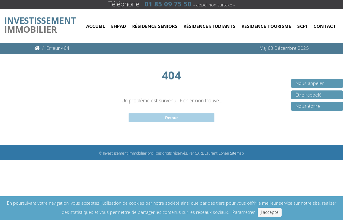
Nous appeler (310, 83)
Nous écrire (308, 106)
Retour (171, 118)
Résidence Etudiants (209, 26)
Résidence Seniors (154, 26)
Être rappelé (309, 95)
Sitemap (237, 153)
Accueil (95, 26)
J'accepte (270, 212)
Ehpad (118, 26)
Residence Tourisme (266, 26)
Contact (324, 26)
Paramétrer (243, 212)
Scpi (302, 26)
